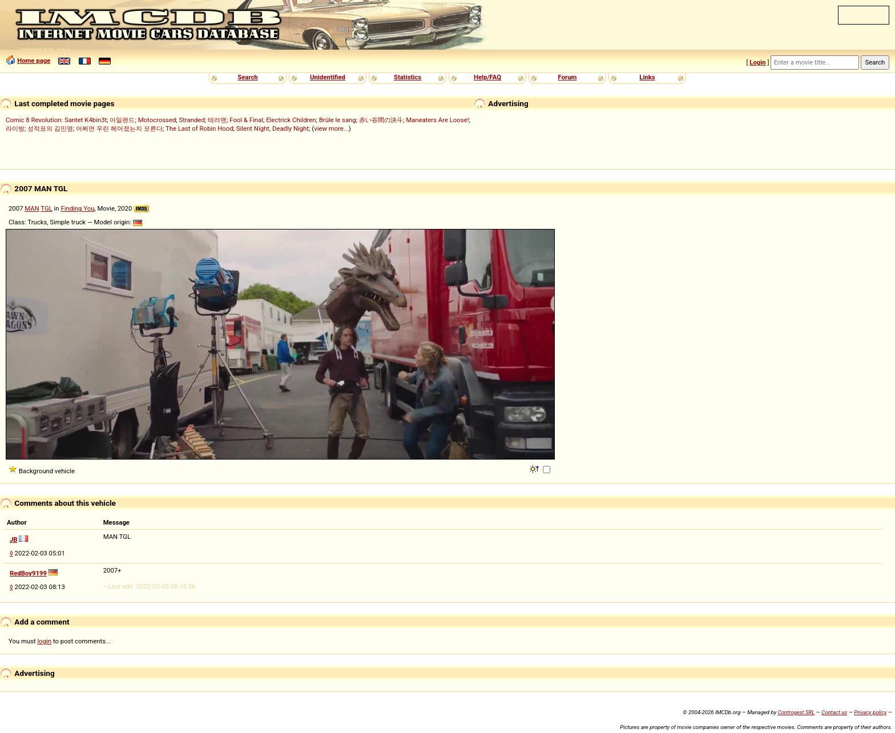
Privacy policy (870, 712)
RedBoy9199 (28, 573)
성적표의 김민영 (50, 128)
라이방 (15, 128)
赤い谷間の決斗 (381, 120)
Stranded (192, 120)
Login (757, 62)
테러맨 (217, 120)
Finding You (77, 208)
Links (647, 77)
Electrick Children (291, 120)
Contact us (834, 712)
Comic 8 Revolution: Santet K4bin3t (56, 120)
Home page (33, 61)
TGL (46, 208)
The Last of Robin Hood (199, 128)
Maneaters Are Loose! (437, 120)
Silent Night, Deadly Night (272, 128)
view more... (331, 128)
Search (247, 77)
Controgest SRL (796, 712)
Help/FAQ (487, 77)
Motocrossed (157, 120)
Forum (567, 77)
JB (14, 539)
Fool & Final (246, 120)
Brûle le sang (337, 120)
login (45, 641)
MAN (32, 208)
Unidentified (327, 77)
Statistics (407, 77)
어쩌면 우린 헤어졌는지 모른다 (119, 128)
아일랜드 (122, 120)
